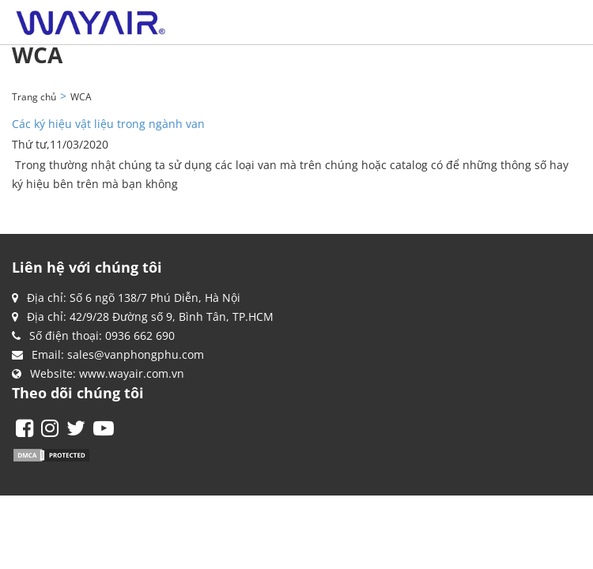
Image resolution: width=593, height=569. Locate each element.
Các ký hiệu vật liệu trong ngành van (108, 123)
